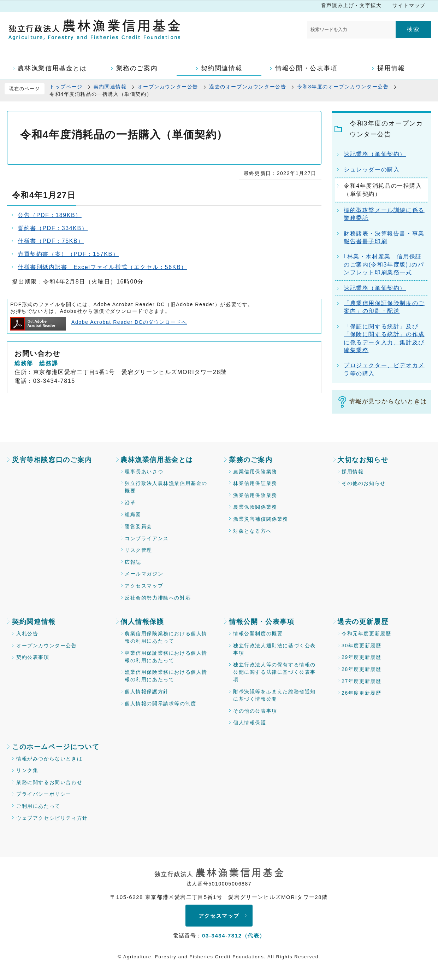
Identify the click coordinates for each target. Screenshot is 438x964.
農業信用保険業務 (255, 471)
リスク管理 (138, 550)
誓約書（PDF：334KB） (53, 228)
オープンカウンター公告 (167, 86)
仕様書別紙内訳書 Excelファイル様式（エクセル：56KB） (102, 267)
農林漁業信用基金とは (156, 459)
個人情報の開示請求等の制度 (160, 703)
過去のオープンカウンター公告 (247, 86)
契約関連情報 (110, 86)
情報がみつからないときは (49, 758)
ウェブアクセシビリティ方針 (52, 818)
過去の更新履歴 (362, 621)
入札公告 (27, 633)
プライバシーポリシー (43, 794)
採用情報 (352, 471)
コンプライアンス (147, 538)
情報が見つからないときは (388, 401)
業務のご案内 (251, 459)
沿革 (130, 503)
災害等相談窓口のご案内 (52, 459)
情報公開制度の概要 (258, 633)
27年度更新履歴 (361, 681)
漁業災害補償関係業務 (260, 519)
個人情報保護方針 (147, 691)
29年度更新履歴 (361, 657)
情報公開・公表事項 (261, 621)
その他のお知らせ (364, 483)
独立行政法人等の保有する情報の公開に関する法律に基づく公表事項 (274, 672)
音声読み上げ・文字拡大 (351, 5)
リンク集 (27, 770)
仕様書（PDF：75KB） (51, 241)
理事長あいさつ (144, 471)
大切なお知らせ (362, 459)
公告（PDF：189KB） (50, 215)
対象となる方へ (252, 531)
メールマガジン (144, 574)
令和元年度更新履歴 (366, 633)
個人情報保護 (142, 621)
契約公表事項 (32, 657)
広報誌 (133, 562)
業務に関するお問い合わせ (49, 782)
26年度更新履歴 (361, 693)
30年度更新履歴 (361, 645)
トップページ (66, 86)
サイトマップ (409, 5)
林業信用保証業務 (255, 483)
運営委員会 (138, 526)
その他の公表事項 (255, 711)
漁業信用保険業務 (255, 495)
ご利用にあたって (38, 806)
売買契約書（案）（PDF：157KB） (68, 254)
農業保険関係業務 (255, 507)
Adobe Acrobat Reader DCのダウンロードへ (98, 322)
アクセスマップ (144, 586)
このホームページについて (55, 746)
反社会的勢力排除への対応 (158, 598)
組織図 (133, 514)
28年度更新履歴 (361, 669)
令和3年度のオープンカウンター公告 (343, 86)
